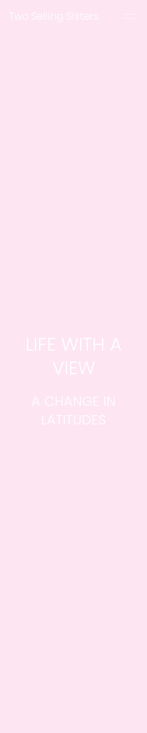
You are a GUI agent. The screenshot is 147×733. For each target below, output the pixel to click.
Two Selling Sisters (54, 16)
